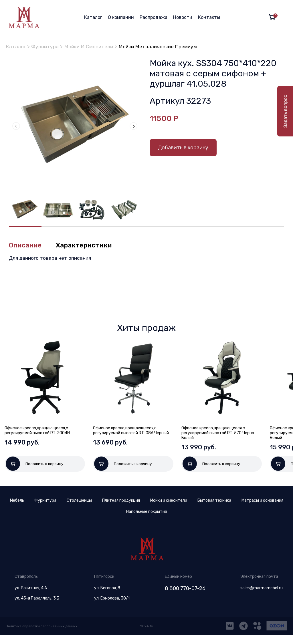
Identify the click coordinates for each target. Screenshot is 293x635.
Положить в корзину (35, 464)
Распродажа (153, 17)
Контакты (209, 17)
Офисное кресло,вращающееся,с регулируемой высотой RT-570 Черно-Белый (218, 433)
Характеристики (86, 245)
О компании (121, 17)
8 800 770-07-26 (185, 588)
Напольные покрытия (146, 511)
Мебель (17, 500)
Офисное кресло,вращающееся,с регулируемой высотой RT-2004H (37, 430)
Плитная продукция (121, 500)
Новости (182, 17)
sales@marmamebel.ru (261, 588)
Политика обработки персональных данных (42, 626)
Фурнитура (46, 46)
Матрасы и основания (262, 500)
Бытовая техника (214, 500)
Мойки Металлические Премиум (162, 46)
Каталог (93, 17)
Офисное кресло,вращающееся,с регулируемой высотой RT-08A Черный (131, 430)
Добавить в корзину (183, 147)
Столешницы (79, 500)
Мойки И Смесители (91, 46)
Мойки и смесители (168, 500)
